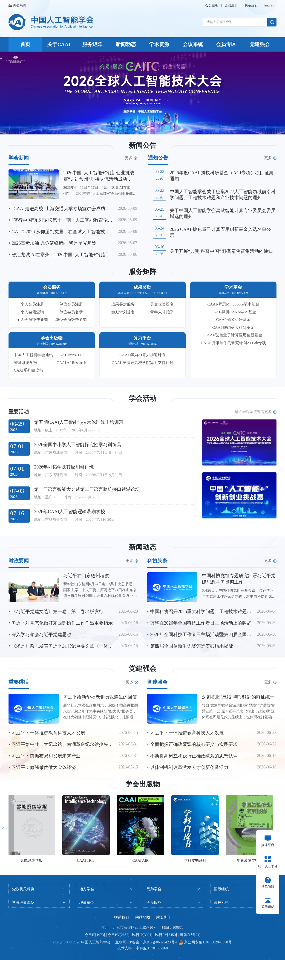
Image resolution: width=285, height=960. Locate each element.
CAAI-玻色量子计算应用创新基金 (233, 335)
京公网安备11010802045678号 (207, 942)
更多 (131, 158)
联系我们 (251, 5)
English (269, 5)
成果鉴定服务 (123, 304)
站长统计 (163, 917)
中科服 (141, 948)
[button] (136, 129)
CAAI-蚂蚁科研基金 (233, 319)
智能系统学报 (25, 363)
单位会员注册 (71, 304)
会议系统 (193, 44)
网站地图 (142, 917)
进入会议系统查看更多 (255, 412)
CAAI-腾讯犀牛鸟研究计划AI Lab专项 (233, 343)
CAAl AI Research (71, 363)
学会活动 (142, 398)
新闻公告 (142, 145)
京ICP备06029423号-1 (160, 942)
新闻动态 (126, 44)
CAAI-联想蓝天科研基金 (233, 327)
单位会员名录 (71, 312)
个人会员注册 (32, 304)
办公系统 (17, 5)
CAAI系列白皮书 (28, 370)
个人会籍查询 (32, 312)
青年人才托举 (162, 312)
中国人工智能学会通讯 (33, 355)
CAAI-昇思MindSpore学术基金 (233, 304)
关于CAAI (58, 44)
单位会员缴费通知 (71, 319)
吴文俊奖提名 (162, 304)
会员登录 (211, 5)
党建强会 (260, 44)
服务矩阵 (92, 44)
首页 (25, 44)
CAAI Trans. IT (69, 355)
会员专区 (226, 44)
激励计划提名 (123, 312)
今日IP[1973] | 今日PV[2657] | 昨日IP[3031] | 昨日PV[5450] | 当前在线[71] (142, 935)
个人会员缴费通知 (32, 319)
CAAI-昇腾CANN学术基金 (233, 312)
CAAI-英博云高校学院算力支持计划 (142, 363)
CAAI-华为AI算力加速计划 (142, 355)
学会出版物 (142, 784)
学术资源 (159, 44)
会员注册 (231, 5)
